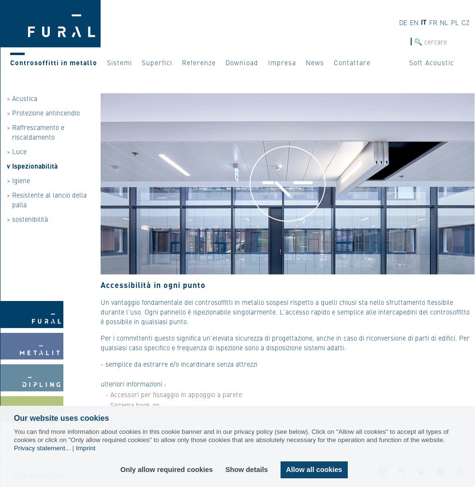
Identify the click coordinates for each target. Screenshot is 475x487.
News (315, 62)
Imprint (86, 448)
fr (433, 22)
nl (444, 22)
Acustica (24, 98)
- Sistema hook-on (132, 405)
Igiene (21, 180)
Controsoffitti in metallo (53, 62)
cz (465, 22)
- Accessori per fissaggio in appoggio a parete (173, 394)
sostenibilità (30, 219)
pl (455, 22)
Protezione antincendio (46, 112)
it (424, 22)
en (414, 22)
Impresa (282, 62)
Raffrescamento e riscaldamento (38, 132)
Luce (19, 151)
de (403, 22)
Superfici (157, 62)
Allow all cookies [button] (314, 469)
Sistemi (119, 62)
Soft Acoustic (431, 62)
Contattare (352, 62)
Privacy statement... (42, 448)
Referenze (199, 62)
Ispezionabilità (35, 166)
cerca (402, 41)
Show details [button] (247, 469)
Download (241, 62)
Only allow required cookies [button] (167, 469)
